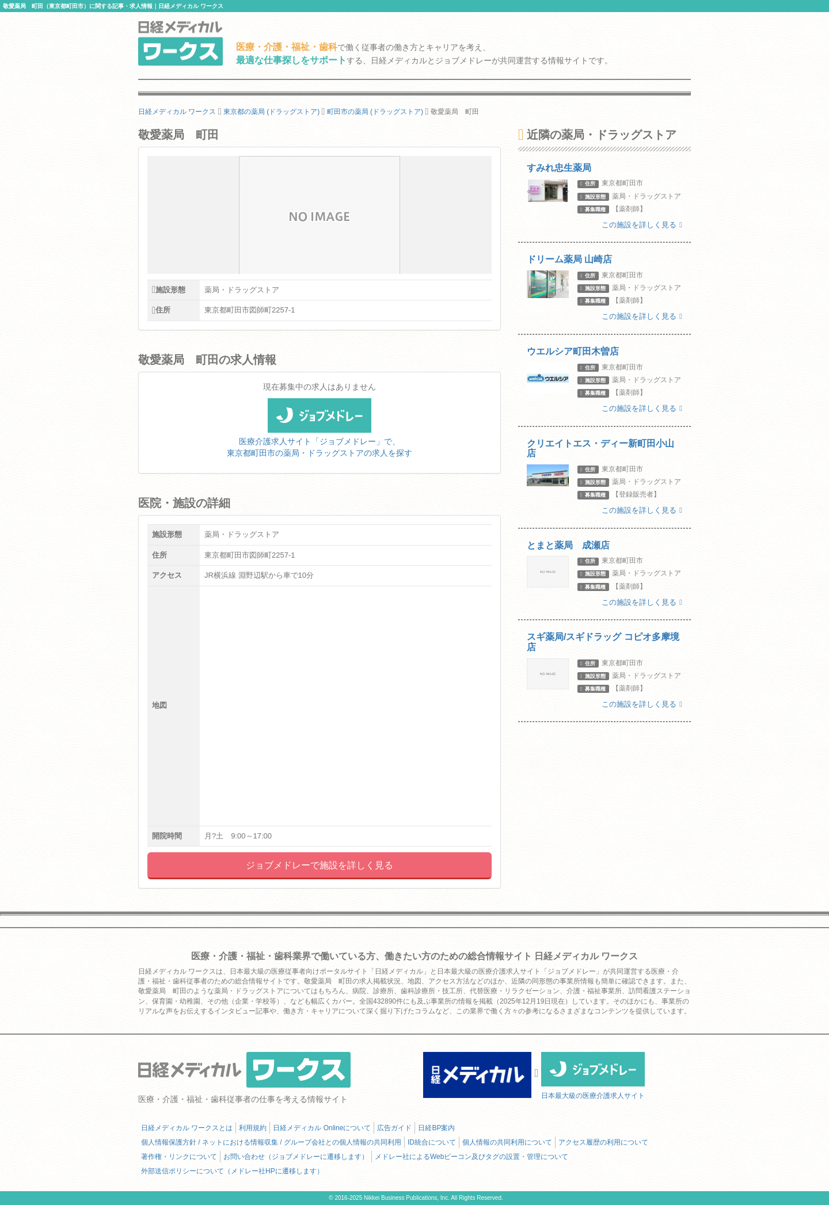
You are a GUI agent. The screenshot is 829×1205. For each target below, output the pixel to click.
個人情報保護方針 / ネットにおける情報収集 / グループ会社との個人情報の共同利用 (271, 1142)
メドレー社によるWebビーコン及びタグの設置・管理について (471, 1157)
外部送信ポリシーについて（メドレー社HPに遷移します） (232, 1171)
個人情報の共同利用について (507, 1142)
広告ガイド (394, 1128)
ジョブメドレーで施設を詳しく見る (319, 865)
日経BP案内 (436, 1128)
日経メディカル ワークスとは (187, 1128)
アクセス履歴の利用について (603, 1142)
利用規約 (253, 1128)
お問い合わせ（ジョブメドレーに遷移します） (295, 1157)
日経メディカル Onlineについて (322, 1128)
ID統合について (432, 1142)
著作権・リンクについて (179, 1157)
